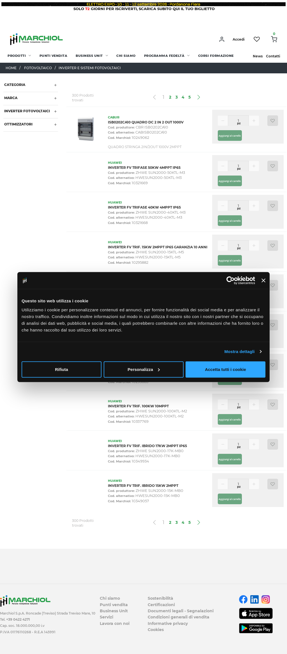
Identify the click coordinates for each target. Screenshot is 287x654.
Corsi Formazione (216, 56)
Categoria (14, 85)
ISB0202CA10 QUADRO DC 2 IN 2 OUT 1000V (146, 122)
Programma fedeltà (164, 56)
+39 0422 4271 (18, 619)
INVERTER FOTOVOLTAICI (26, 111)
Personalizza (144, 369)
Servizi (106, 617)
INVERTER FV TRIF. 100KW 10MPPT (138, 406)
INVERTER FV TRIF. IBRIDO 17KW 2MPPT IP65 (147, 446)
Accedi (239, 39)
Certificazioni (161, 604)
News (258, 56)
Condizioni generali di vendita (178, 617)
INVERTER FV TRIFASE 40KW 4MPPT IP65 (144, 207)
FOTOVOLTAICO (38, 68)
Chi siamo (126, 56)
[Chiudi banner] (263, 280)
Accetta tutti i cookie (225, 369)
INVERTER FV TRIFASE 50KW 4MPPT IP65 (144, 167)
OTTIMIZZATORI (18, 124)
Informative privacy (168, 623)
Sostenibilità (160, 598)
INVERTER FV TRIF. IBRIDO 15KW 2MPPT (143, 486)
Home (11, 68)
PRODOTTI (17, 56)
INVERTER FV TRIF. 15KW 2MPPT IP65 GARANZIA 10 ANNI (157, 247)
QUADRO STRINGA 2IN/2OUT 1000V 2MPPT (145, 147)
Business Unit (89, 56)
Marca (10, 98)
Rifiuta (61, 369)
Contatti (273, 56)
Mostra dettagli (239, 351)
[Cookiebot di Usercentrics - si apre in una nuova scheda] (230, 280)
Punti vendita (54, 56)
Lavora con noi (114, 623)
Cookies (156, 629)
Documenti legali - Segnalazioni (181, 610)
